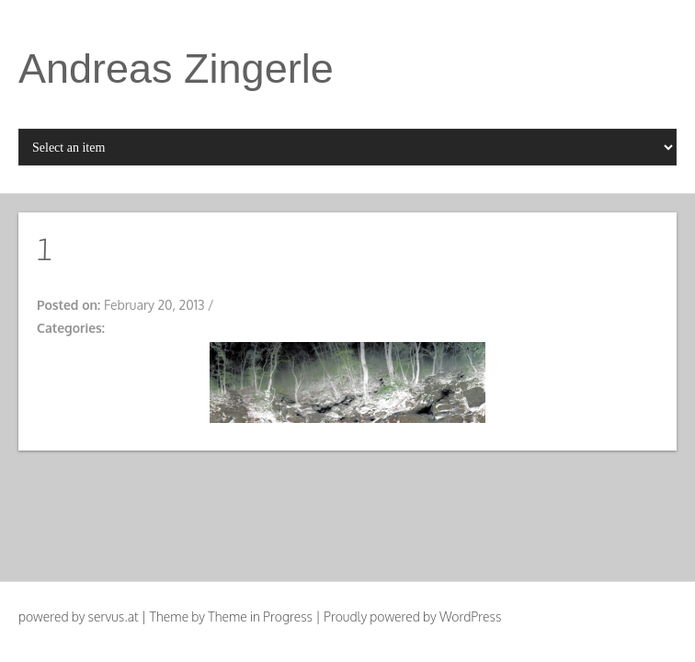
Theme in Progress (260, 616)
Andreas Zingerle (176, 68)
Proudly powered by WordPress (412, 616)
